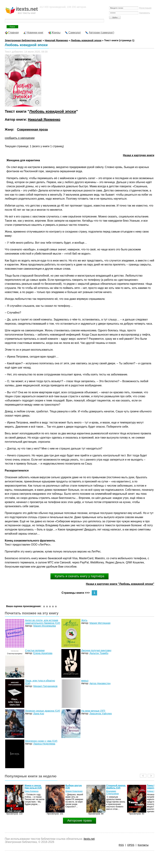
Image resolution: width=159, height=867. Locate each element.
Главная (13, 32)
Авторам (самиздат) (101, 32)
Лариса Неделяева (44, 743)
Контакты (143, 845)
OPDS (130, 845)
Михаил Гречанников (45, 686)
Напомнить (144, 13)
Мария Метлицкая (99, 623)
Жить (84, 620)
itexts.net (89, 838)
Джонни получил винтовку (96, 650)
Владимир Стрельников (112, 792)
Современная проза (32, 129)
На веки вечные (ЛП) (93, 710)
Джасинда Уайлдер (100, 713)
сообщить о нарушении (20, 137)
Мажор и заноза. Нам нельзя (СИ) (33, 786)
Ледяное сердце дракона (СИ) (42, 710)
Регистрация (145, 8)
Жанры (56, 32)
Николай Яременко (44, 119)
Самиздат (74, 32)
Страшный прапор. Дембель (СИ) (116, 786)
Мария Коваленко (74, 791)
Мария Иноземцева (44, 625)
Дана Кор (38, 713)
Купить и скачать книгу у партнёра (79, 576)
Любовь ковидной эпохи (86, 40)
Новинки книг (35, 32)
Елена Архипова (42, 653)
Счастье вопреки (35, 650)
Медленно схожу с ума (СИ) (41, 741)
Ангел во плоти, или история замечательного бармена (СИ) (42, 621)
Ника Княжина (31, 791)
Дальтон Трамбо (98, 653)
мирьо (84, 680)
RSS (121, 845)
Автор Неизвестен (99, 683)
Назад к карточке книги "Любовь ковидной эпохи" (120, 583)
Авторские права (79, 820)
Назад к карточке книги (138, 155)
